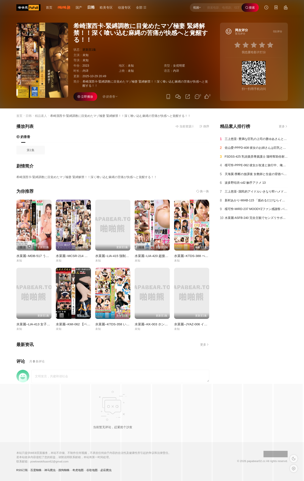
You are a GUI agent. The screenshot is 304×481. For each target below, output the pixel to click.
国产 (79, 7)
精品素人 (41, 116)
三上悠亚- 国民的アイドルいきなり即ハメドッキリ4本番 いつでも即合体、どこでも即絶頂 (254, 192)
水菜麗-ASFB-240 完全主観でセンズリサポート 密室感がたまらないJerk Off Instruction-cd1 (254, 218)
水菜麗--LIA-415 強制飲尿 (113, 256)
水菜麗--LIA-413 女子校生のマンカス (43, 324)
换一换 (202, 191)
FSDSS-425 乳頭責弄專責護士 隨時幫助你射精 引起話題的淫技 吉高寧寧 (254, 157)
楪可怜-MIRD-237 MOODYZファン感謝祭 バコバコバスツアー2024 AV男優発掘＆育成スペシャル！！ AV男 (254, 209)
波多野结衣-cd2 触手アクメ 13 (243, 183)
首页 (49, 7)
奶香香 (23, 137)
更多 (204, 344)
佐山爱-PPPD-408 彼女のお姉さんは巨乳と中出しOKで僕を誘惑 (254, 148)
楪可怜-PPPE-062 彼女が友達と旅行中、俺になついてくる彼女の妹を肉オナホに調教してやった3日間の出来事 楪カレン (254, 165)
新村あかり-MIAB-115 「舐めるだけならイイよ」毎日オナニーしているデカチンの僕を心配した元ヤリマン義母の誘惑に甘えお (254, 200)
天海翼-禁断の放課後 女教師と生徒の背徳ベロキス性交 (254, 174)
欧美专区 (106, 7)
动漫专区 (124, 7)
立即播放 (85, 96)
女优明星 (179, 65)
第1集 (30, 150)
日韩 (91, 7)
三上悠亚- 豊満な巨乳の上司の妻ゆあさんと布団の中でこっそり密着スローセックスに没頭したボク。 (254, 139)
